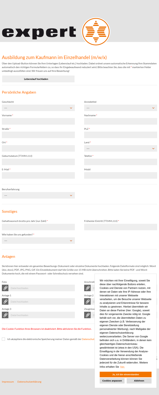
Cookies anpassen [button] (112, 380)
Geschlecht (8, 101)
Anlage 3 (6, 308)
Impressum (8, 381)
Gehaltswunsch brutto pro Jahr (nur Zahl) (25, 220)
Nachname (90, 115)
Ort (4, 142)
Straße (6, 128)
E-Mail (6, 169)
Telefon (88, 155)
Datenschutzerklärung (29, 381)
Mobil (87, 169)
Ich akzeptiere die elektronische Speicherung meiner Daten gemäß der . (57, 339)
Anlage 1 (6, 295)
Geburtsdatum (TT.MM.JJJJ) (17, 155)
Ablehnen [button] (139, 380)
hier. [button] (122, 366)
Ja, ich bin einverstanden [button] (125, 374)
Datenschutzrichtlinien (94, 339)
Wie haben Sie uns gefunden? (18, 234)
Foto (4, 281)
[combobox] (38, 108)
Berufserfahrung (10, 189)
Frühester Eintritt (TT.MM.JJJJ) (101, 220)
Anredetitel (90, 101)
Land (87, 142)
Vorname (7, 115)
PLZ (87, 128)
